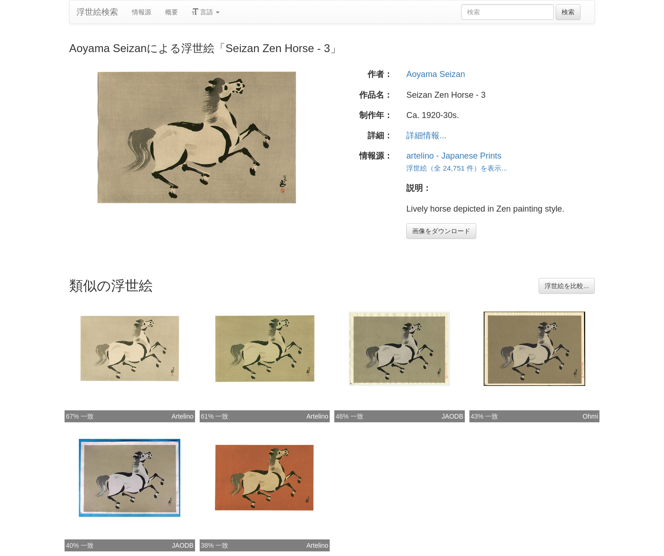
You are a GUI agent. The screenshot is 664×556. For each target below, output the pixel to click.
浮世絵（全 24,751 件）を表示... (456, 168)
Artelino (182, 416)
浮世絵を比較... (567, 286)
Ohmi (590, 416)
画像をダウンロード (441, 231)
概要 (171, 12)
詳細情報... (426, 135)
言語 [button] (205, 12)
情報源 (141, 12)
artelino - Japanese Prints (453, 155)
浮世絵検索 (97, 12)
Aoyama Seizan (435, 74)
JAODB (452, 416)
